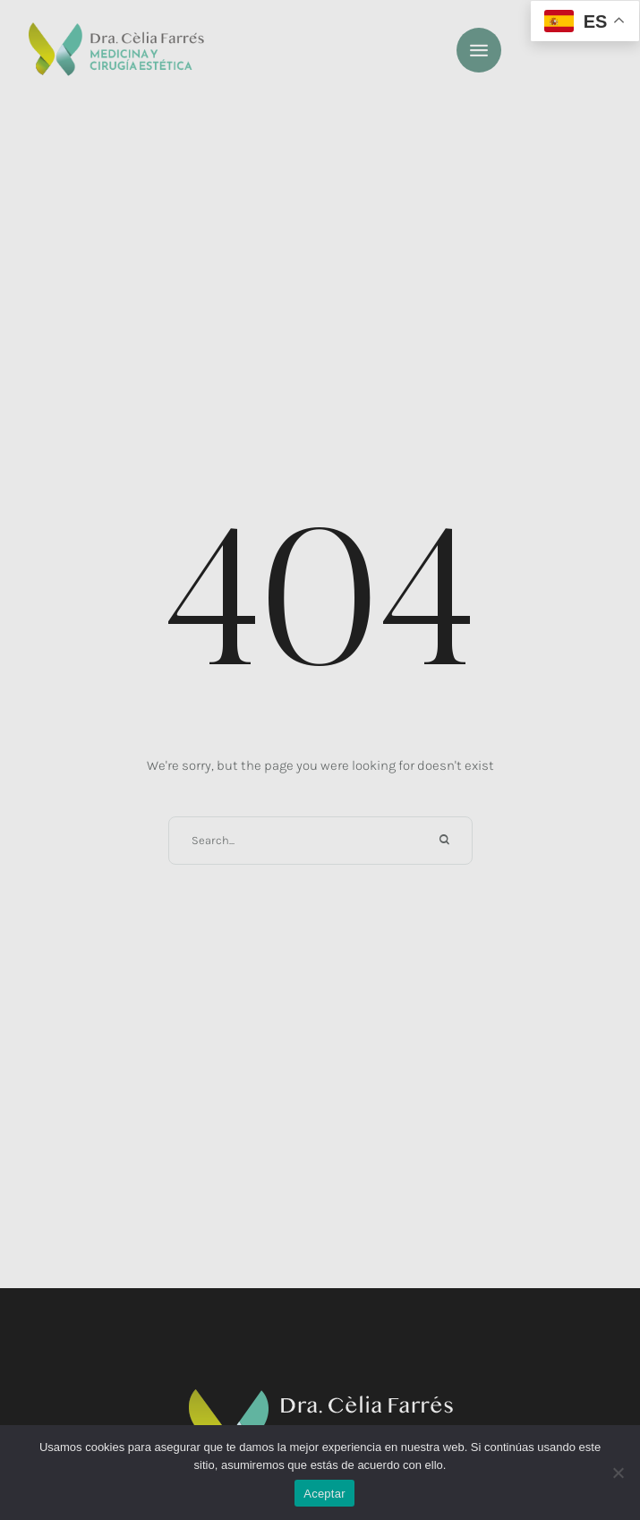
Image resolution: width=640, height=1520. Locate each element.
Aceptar (324, 1493)
